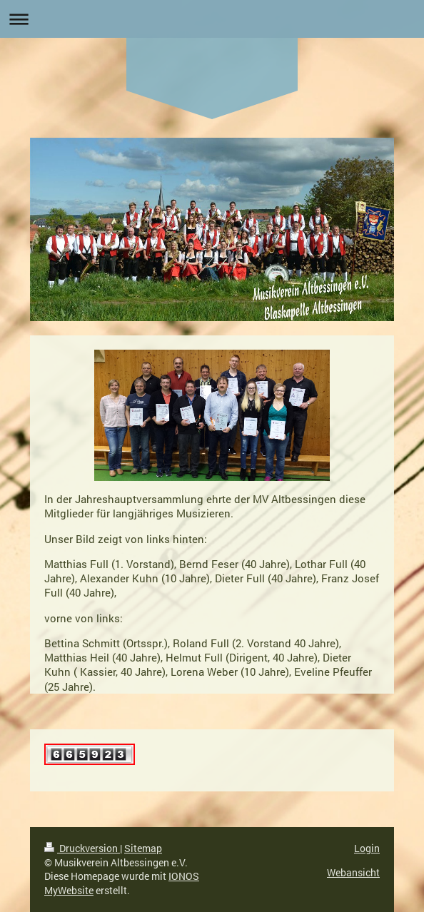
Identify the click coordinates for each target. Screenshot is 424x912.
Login (367, 848)
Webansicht (353, 872)
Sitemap (143, 848)
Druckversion (82, 848)
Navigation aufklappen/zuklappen (212, 19)
